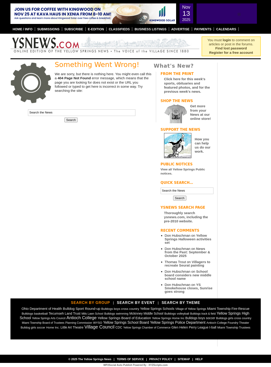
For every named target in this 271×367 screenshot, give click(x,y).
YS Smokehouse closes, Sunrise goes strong (189, 288)
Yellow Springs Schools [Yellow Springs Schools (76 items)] (157, 309)
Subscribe (73, 29)
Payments (202, 29)
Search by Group (90, 303)
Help (199, 359)
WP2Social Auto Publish (117, 365)
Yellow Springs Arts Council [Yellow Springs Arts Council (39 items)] (49, 318)
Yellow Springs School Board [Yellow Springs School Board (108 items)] (126, 322)
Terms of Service (130, 359)
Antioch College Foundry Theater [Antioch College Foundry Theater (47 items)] (227, 322)
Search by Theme (181, 303)
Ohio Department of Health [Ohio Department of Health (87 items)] (42, 309)
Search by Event (136, 303)
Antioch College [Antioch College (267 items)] (81, 317)
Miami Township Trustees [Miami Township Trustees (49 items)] (233, 327)
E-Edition (96, 29)
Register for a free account (231, 52)
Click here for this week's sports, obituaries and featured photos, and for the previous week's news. (187, 85)
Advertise (180, 29)
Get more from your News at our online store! (200, 112)
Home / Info (23, 29)
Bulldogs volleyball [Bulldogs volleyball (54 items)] (176, 313)
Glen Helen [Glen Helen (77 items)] (179, 327)
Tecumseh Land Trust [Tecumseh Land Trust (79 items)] (65, 313)
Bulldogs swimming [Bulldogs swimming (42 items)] (116, 313)
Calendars (226, 29)
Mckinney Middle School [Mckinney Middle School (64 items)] (146, 313)
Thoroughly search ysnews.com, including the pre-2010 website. (186, 217)
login (227, 40)
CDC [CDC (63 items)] (118, 327)
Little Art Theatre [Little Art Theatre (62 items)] (72, 327)
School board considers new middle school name (188, 274)
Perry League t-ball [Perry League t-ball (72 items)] (202, 327)
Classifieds (119, 29)
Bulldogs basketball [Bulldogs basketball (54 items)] (35, 313)
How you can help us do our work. (202, 145)
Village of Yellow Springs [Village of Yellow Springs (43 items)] (190, 309)
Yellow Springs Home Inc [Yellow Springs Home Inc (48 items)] (168, 318)
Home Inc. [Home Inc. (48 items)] (53, 327)
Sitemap (184, 359)
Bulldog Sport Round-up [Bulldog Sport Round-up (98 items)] (81, 309)
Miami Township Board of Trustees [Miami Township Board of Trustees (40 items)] (43, 322)
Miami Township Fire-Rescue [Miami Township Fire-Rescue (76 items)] (228, 309)
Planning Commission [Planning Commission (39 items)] (78, 322)
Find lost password (231, 48)
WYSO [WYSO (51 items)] (97, 322)
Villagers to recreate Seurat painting (187, 263)
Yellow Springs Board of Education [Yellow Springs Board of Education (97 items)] (124, 318)
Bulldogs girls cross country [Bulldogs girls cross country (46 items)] (233, 318)
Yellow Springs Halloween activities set (188, 239)
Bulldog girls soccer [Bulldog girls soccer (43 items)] (33, 327)
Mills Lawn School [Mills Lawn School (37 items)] (92, 313)
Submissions (48, 29)
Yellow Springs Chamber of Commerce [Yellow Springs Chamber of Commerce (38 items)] (146, 327)
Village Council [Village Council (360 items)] (99, 326)
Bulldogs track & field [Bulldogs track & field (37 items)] (203, 313)
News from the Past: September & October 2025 (187, 252)
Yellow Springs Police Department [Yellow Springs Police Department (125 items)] (177, 322)
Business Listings (150, 29)
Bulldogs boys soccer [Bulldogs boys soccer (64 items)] (200, 318)
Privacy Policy (160, 359)
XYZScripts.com (157, 365)
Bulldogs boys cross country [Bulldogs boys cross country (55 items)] (120, 309)
